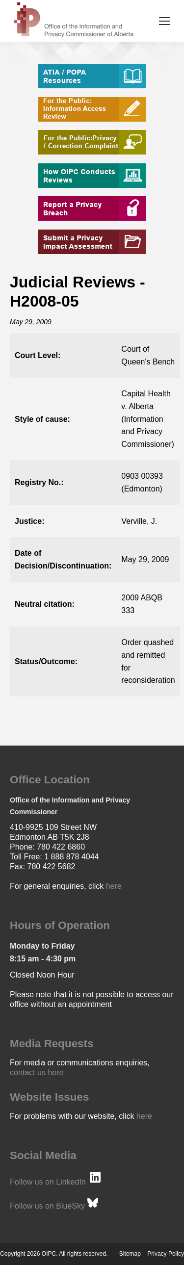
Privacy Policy (165, 1253)
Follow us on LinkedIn (48, 1182)
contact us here (36, 1072)
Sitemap (130, 1253)
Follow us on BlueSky (47, 1206)
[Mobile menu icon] (164, 21)
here (114, 886)
